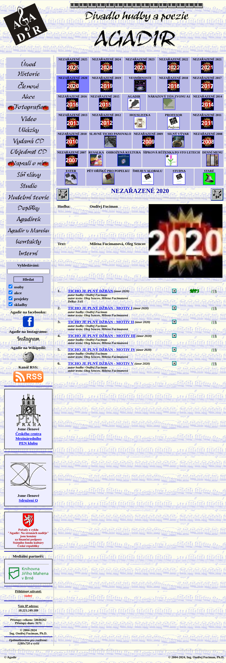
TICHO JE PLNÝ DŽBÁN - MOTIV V (101, 363)
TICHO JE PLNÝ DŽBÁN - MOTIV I (100, 308)
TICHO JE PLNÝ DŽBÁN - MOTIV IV (101, 349)
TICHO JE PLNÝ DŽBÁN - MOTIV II (101, 322)
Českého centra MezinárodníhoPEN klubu (28, 438)
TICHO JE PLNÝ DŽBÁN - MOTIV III (101, 335)
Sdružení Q (28, 500)
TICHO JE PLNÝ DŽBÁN (90, 291)
